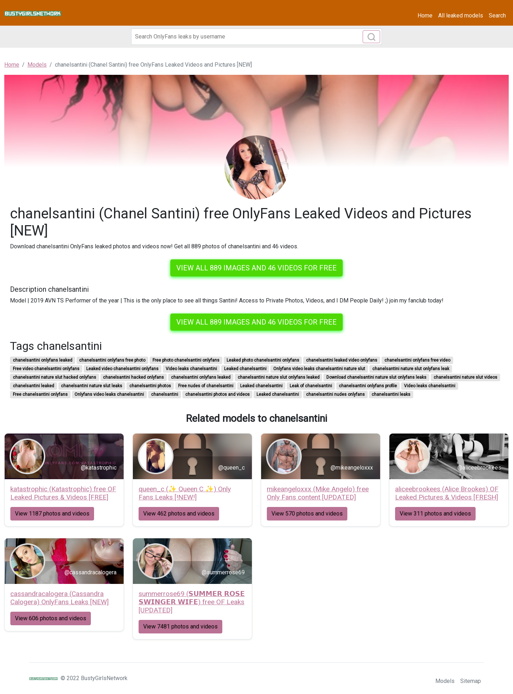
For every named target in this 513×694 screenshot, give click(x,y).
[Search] (256, 37)
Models (445, 681)
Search (497, 15)
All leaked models (460, 15)
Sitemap (470, 681)
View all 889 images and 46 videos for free (256, 268)
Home (425, 15)
